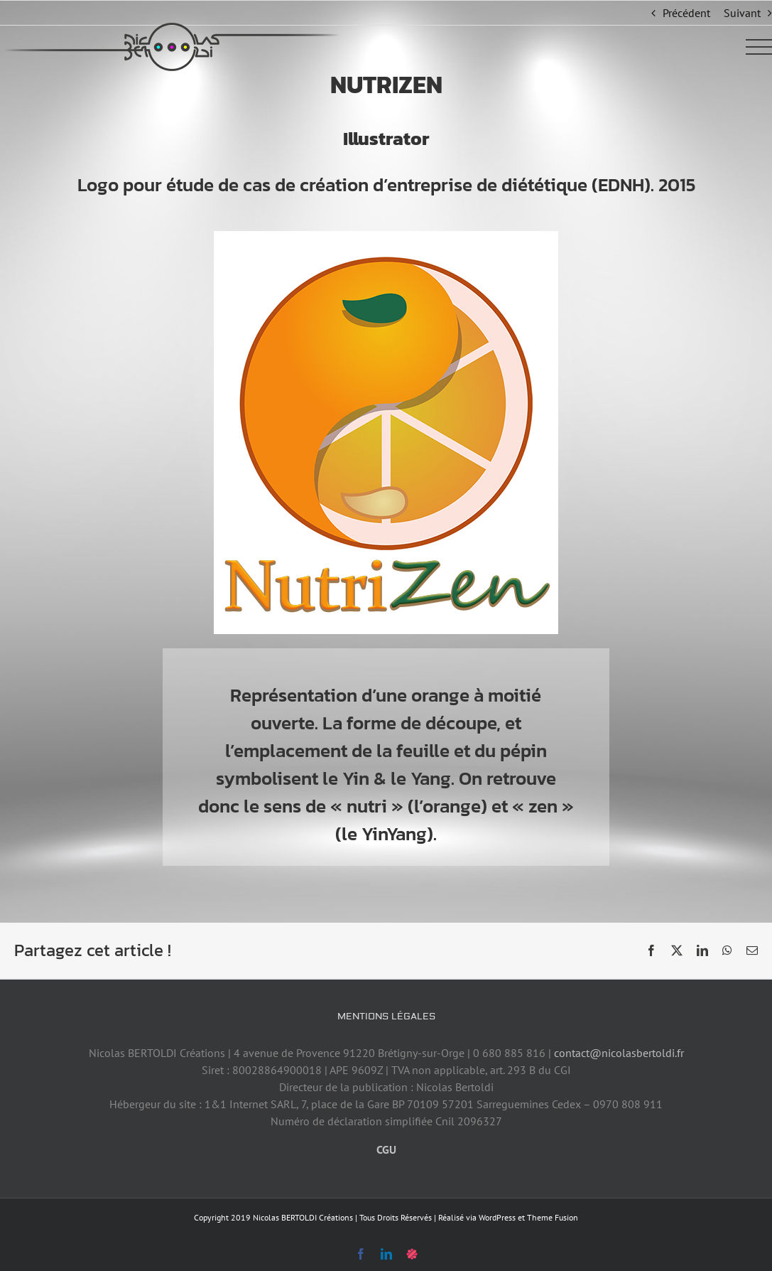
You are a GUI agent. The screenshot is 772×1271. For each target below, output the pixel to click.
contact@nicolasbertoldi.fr (619, 1053)
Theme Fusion (552, 1217)
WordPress (497, 1217)
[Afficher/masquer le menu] (759, 47)
